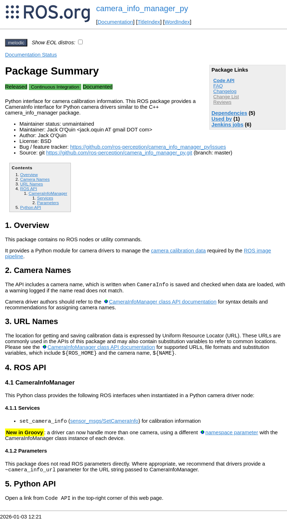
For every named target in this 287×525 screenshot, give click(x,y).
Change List (226, 96)
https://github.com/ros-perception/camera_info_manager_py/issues (148, 147)
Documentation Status (31, 55)
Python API (30, 207)
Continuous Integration (55, 87)
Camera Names (35, 179)
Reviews (222, 102)
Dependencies (229, 113)
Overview (29, 174)
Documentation (115, 22)
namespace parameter (231, 436)
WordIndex (177, 22)
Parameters (48, 202)
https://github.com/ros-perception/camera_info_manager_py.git (119, 153)
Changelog (224, 91)
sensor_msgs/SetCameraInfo (104, 424)
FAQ (218, 86)
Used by (221, 119)
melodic (16, 42)
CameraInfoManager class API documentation (163, 303)
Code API (223, 80)
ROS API (28, 188)
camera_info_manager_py (142, 8)
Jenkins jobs (227, 124)
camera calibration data (178, 250)
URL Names (31, 183)
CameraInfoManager (47, 193)
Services (45, 198)
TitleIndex (148, 22)
